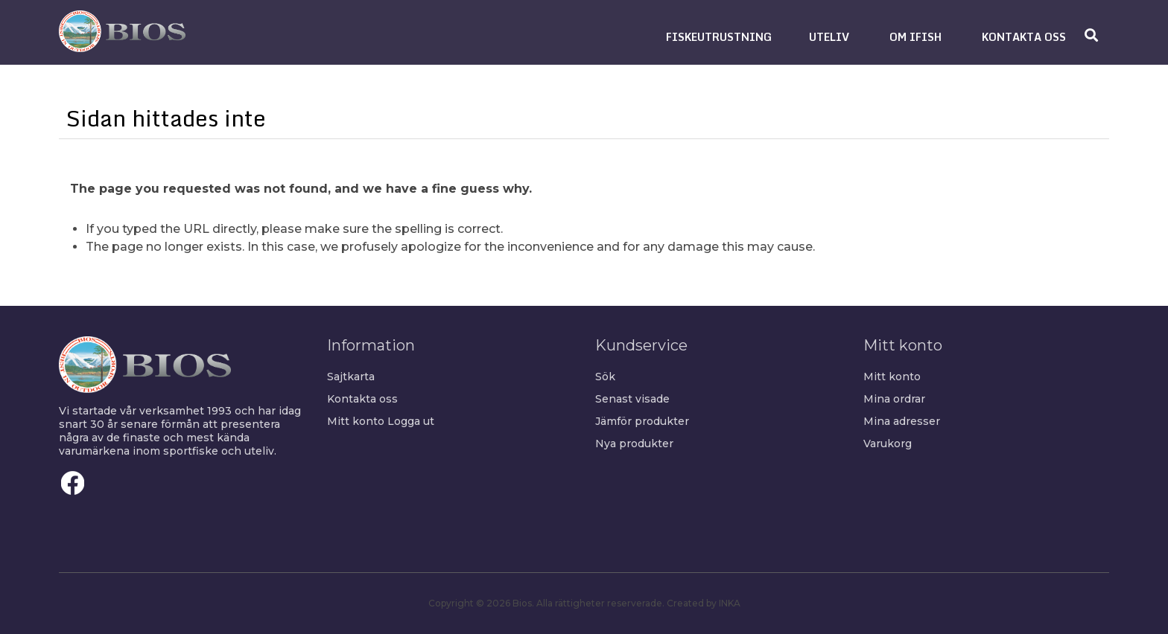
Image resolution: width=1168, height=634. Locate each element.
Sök (605, 376)
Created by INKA (703, 603)
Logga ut (410, 421)
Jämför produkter (642, 421)
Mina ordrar (894, 399)
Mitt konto (355, 421)
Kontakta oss (362, 399)
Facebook (73, 483)
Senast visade (632, 399)
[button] (718, 37)
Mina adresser (901, 421)
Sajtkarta (351, 376)
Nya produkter (634, 443)
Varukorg (887, 443)
